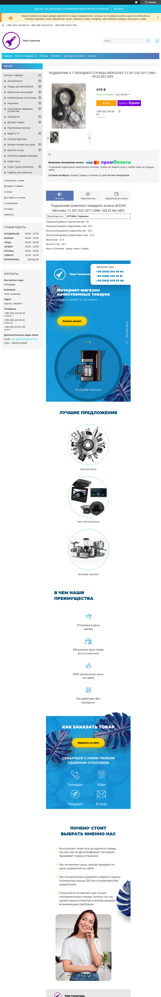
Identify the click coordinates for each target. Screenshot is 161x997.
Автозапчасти (14, 81)
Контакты (56, 56)
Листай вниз (126, 331)
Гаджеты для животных (19, 172)
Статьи (8, 191)
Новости (92, 56)
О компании (11, 203)
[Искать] (148, 41)
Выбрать (119, 8)
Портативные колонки (19, 128)
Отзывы (43, 56)
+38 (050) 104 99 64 (110, 271)
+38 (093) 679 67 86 (110, 280)
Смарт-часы (13, 161)
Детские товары (15, 122)
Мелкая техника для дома (21, 144)
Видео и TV (13, 133)
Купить (106, 103)
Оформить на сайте (88, 743)
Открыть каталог (72, 321)
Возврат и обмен (13, 186)
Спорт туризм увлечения (20, 167)
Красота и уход (15, 150)
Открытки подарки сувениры (22, 155)
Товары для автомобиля (20, 86)
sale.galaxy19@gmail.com (24, 339)
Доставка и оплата (74, 56)
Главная (7, 56)
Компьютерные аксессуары (21, 97)
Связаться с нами (14, 180)
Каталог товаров (24, 56)
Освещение (13, 116)
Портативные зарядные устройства (20, 110)
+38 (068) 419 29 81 (109, 276)
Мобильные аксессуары (20, 92)
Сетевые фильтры (17, 139)
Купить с (129, 103)
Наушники (12, 103)
